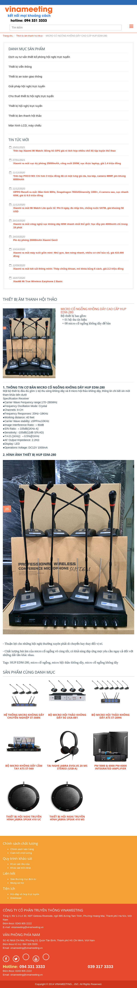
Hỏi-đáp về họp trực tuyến (24, 894)
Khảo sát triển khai (20, 867)
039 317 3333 (100, 966)
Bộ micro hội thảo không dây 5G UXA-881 (67, 716)
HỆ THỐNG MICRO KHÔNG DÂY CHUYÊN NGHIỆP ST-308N (24, 716)
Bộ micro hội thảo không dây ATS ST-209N (111, 716)
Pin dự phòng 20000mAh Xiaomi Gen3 (35, 240)
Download (15, 898)
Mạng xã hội (17, 882)
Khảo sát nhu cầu (20, 864)
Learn (50, 15)
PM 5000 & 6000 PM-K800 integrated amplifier (110, 767)
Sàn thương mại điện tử (23, 879)
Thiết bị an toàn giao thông (25, 76)
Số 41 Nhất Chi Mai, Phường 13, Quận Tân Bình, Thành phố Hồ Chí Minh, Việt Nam (49, 940)
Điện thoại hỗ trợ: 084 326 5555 (20, 944)
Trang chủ (8, 35)
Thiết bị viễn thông (20, 66)
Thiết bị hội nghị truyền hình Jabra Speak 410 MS (67, 818)
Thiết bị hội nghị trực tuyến (25, 105)
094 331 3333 (32, 966)
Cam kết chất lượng (21, 853)
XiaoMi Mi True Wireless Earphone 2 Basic (38, 281)
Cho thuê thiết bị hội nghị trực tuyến (31, 96)
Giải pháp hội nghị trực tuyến (27, 86)
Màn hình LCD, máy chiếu (25, 125)
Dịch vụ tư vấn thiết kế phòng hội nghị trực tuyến (39, 56)
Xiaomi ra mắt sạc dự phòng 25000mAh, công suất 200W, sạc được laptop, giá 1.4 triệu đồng (67, 163)
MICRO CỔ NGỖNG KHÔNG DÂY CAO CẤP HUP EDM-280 (93, 310)
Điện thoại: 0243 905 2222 (17, 923)
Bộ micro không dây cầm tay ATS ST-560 (23, 767)
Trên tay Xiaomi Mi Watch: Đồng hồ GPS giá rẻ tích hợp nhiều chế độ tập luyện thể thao (64, 150)
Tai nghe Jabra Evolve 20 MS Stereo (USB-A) (67, 767)
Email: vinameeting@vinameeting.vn (23, 948)
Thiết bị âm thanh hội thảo (29, 35)
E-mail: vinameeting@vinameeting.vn (23, 927)
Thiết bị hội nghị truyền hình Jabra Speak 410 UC (23, 818)
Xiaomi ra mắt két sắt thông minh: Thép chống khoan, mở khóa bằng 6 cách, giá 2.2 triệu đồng (68, 268)
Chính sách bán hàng (22, 849)
